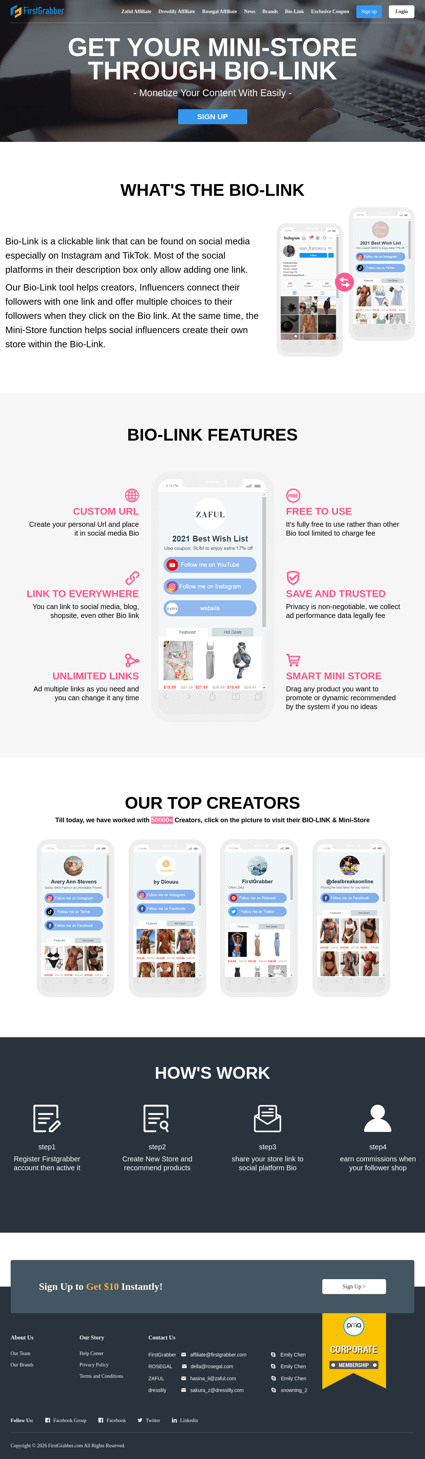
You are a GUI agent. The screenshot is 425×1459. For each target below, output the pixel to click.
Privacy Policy (93, 1364)
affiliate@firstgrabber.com (218, 1355)
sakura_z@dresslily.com (217, 1390)
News (249, 11)
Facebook (112, 1420)
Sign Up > (354, 1286)
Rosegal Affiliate (219, 11)
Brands (270, 11)
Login (401, 11)
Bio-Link (294, 11)
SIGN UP (212, 116)
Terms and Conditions (101, 1376)
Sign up (368, 11)
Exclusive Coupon (330, 11)
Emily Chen (293, 1355)
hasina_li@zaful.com (213, 1378)
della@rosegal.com (212, 1366)
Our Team (20, 1353)
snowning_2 (294, 1390)
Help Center (91, 1353)
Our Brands (22, 1364)
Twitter (148, 1420)
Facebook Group (66, 1420)
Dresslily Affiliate (176, 11)
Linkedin (185, 1420)
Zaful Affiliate (136, 11)
